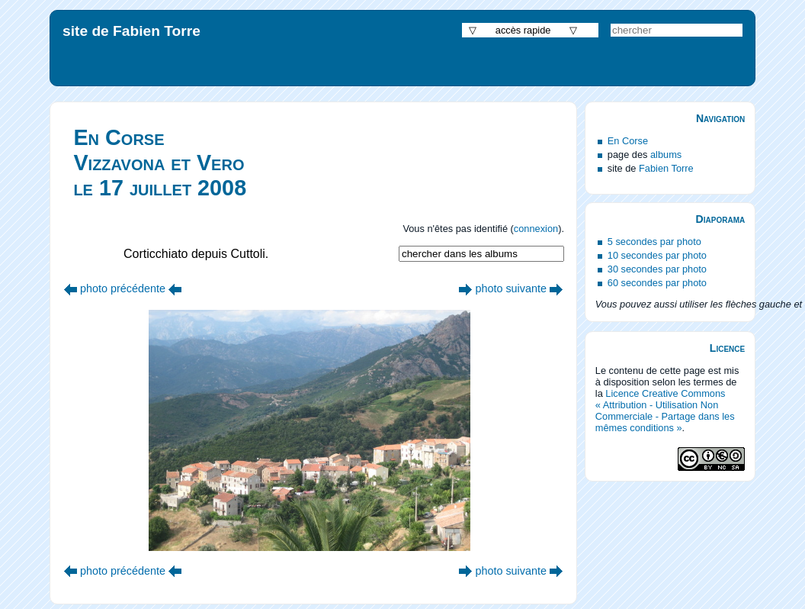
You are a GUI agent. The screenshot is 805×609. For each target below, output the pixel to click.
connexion (536, 228)
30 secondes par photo (657, 269)
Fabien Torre (666, 168)
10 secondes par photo (657, 255)
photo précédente (122, 288)
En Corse (628, 141)
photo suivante (511, 288)
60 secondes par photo (657, 282)
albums (666, 154)
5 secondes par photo (654, 241)
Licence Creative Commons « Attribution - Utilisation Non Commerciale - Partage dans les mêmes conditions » (665, 410)
